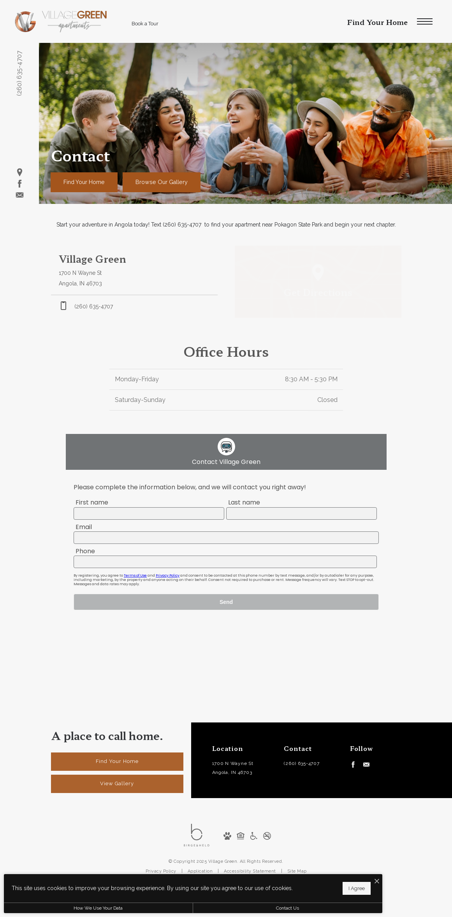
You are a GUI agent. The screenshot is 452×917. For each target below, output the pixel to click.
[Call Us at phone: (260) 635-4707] (134, 306)
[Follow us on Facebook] (20, 184)
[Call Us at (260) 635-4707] (305, 763)
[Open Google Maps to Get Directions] (318, 282)
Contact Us (208, 908)
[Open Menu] (425, 21)
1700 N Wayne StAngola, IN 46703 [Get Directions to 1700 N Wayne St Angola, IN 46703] (232, 768)
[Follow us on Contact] (20, 195)
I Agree (251, 886)
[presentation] (226, 570)
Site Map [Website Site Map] (297, 871)
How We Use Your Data (71, 908)
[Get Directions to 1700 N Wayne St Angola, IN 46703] (134, 270)
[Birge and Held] (196, 835)
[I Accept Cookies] (271, 877)
